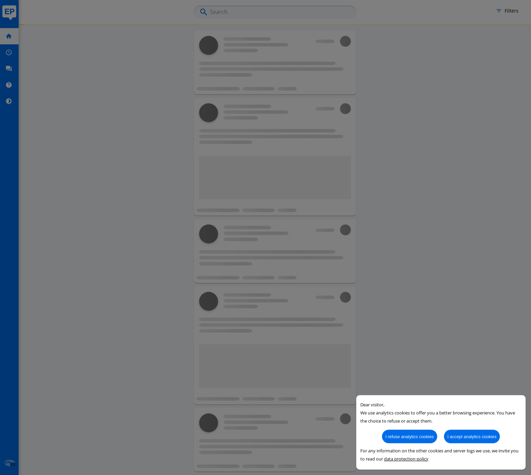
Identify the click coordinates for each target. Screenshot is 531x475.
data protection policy (406, 469)
